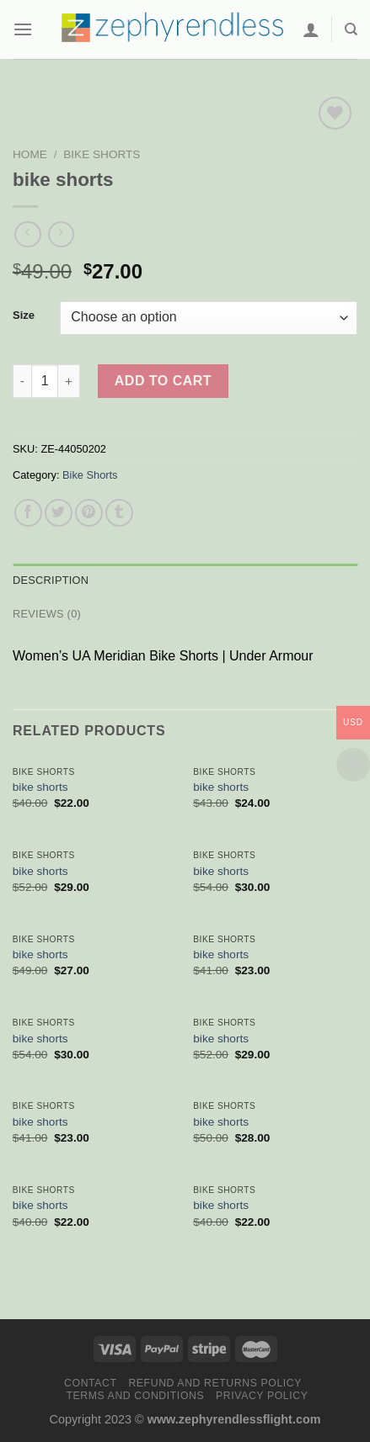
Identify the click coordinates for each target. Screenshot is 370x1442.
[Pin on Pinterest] (89, 513)
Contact (90, 1383)
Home (30, 154)
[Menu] (23, 29)
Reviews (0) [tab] (47, 613)
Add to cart (163, 381)
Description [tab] (50, 580)
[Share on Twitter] (58, 513)
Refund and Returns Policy (215, 1383)
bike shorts (40, 787)
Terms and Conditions (135, 1396)
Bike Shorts (101, 154)
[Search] (351, 29)
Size (24, 315)
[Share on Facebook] (28, 513)
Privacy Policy (262, 1396)
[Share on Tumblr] (119, 513)
